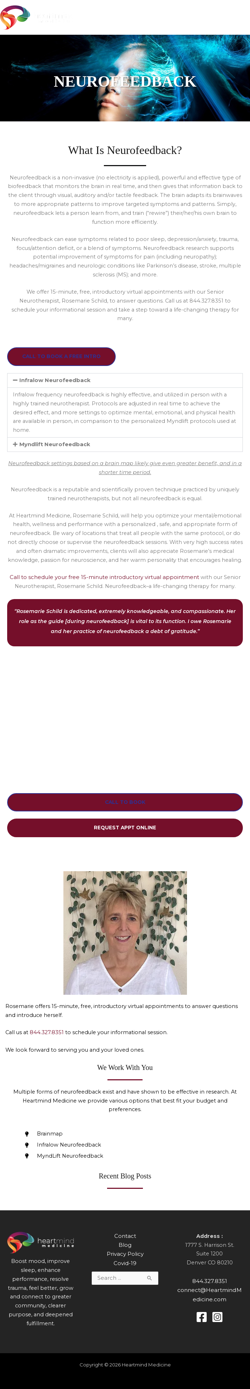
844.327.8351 (47, 1032)
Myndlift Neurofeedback (53, 446)
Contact (125, 1236)
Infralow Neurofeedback (53, 381)
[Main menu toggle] (242, 18)
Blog (125, 1245)
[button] (125, 382)
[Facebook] (201, 1316)
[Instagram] (217, 1316)
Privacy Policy (125, 1254)
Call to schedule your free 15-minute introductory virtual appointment (104, 578)
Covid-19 (125, 1263)
